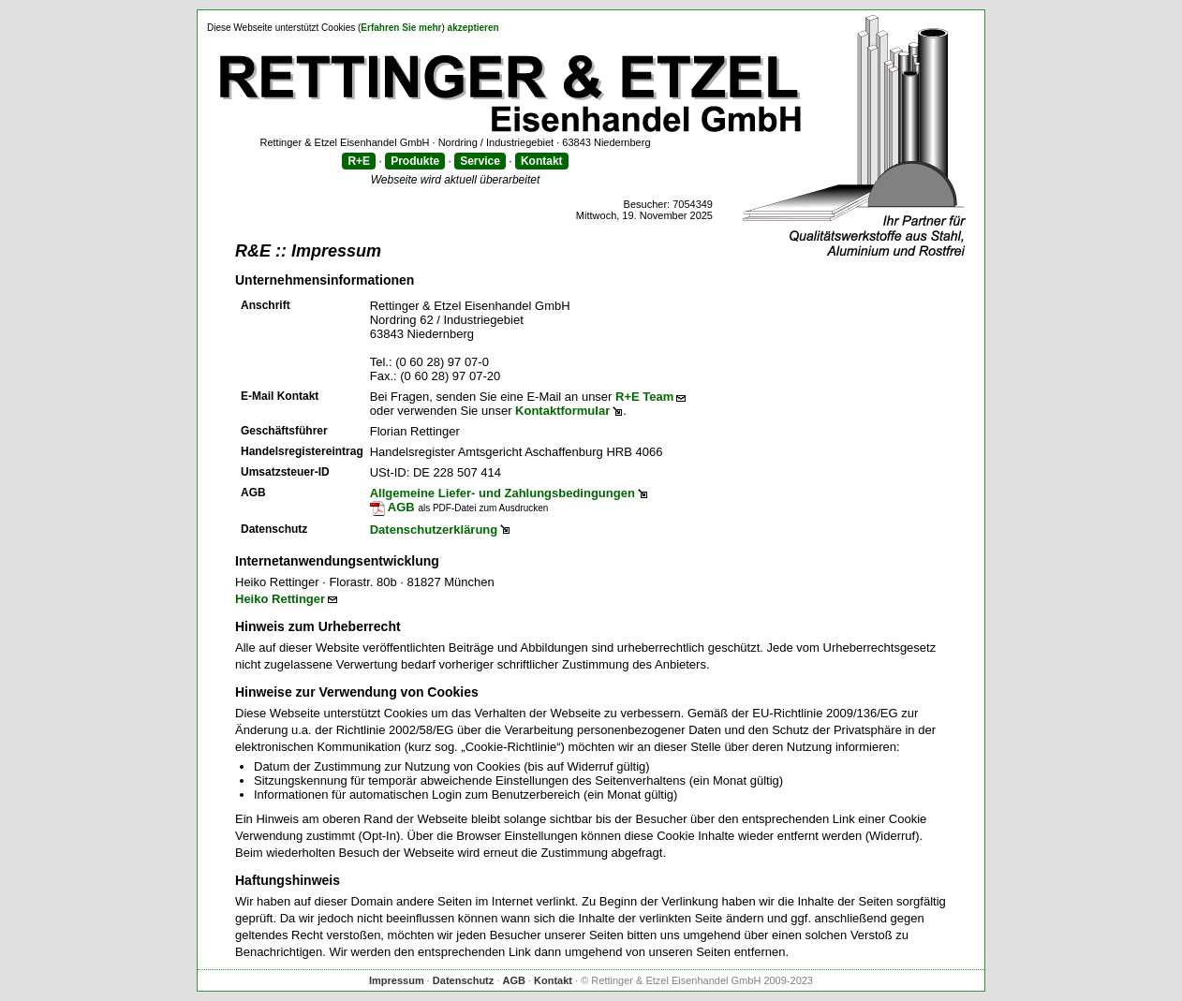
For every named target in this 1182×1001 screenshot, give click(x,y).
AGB (392, 507)
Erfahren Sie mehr (401, 27)
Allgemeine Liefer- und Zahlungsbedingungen (502, 493)
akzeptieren (473, 27)
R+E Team (644, 397)
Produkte (415, 161)
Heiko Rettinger (280, 599)
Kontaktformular (562, 411)
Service (480, 161)
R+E (358, 161)
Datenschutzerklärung (434, 530)
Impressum (396, 980)
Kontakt (542, 161)
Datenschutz (463, 980)
